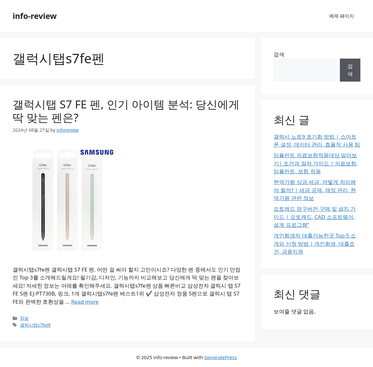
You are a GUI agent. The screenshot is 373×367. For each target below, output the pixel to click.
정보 (24, 318)
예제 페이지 (341, 16)
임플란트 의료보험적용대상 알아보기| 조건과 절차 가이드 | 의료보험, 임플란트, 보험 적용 (316, 163)
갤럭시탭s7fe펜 (35, 325)
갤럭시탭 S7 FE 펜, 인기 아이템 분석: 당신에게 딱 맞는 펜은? (126, 111)
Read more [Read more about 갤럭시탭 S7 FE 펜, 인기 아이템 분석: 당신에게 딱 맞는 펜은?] (84, 301)
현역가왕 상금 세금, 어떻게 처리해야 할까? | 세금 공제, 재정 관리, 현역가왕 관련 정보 (315, 190)
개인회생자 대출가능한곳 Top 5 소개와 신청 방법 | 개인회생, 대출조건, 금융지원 (315, 243)
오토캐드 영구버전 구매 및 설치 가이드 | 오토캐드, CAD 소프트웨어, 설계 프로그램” (315, 216)
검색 (279, 54)
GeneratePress (220, 357)
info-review (35, 15)
